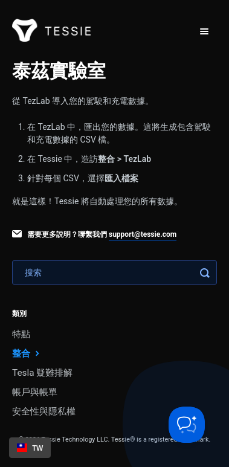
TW (30, 448)
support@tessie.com (142, 234)
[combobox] (30, 447)
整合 (27, 353)
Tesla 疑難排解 (42, 372)
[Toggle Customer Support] (187, 425)
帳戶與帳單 (34, 392)
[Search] (114, 272)
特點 (21, 334)
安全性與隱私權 (44, 411)
